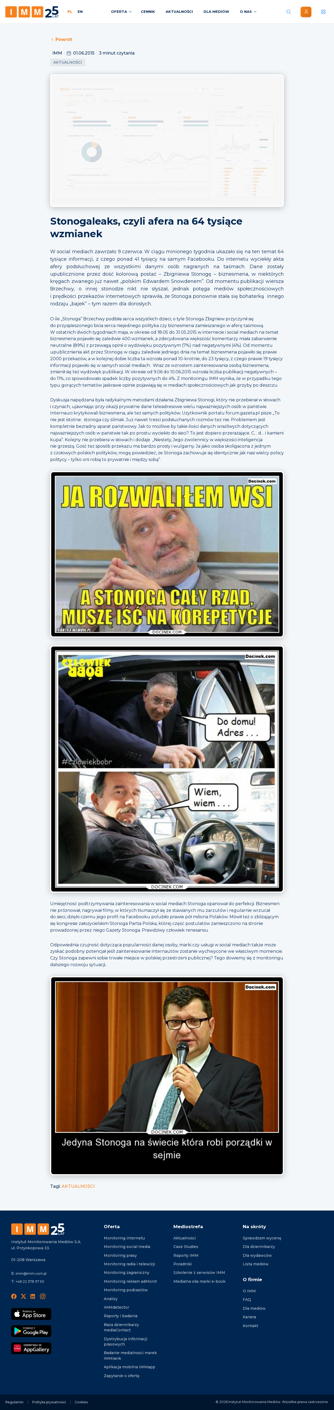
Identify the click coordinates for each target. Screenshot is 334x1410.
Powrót (61, 39)
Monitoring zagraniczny (126, 1272)
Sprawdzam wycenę (262, 1238)
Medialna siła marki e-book (199, 1281)
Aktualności (67, 62)
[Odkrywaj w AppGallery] (31, 1348)
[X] (23, 1296)
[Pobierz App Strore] (31, 1314)
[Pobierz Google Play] (31, 1331)
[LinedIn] (33, 1296)
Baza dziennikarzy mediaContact (121, 1327)
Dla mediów (254, 1308)
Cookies (81, 1402)
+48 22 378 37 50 (30, 1282)
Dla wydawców (257, 1255)
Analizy (111, 1298)
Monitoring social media (127, 1246)
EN (80, 11)
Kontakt (250, 1325)
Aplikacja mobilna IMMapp (129, 1367)
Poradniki (182, 1264)
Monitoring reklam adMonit (130, 1281)
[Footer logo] (38, 1229)
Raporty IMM (185, 1255)
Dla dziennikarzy (259, 1246)
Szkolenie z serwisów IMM (199, 1272)
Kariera (249, 1317)
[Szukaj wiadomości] (288, 11)
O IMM (249, 1291)
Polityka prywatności (49, 1402)
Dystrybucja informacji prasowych (125, 1341)
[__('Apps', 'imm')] (323, 11)
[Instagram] (42, 1296)
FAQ (247, 1299)
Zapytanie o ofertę (122, 1375)
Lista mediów (256, 1264)
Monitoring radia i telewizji (129, 1264)
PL (69, 11)
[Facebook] (14, 1296)
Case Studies (185, 1246)
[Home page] (32, 12)
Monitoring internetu (124, 1238)
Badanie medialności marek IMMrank (130, 1355)
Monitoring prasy (120, 1255)
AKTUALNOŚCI (78, 1186)
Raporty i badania (120, 1315)
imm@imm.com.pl (31, 1273)
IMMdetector (116, 1307)
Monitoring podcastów (126, 1290)
